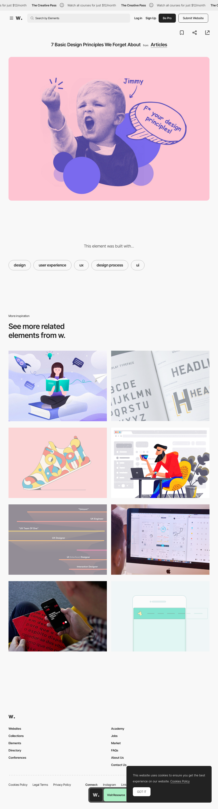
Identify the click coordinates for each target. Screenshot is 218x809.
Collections (16, 736)
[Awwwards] (19, 18)
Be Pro (167, 18)
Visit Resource (116, 795)
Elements (15, 743)
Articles (159, 44)
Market (116, 743)
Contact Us (118, 765)
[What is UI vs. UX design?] (160, 539)
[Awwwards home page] (96, 795)
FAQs (114, 750)
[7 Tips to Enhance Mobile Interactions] (58, 616)
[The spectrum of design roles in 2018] (58, 539)
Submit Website (193, 18)
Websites (15, 728)
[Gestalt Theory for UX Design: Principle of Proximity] (160, 463)
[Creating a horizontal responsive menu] (160, 616)
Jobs (114, 736)
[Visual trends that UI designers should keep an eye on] (58, 463)
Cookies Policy (18, 784)
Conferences (17, 757)
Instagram (109, 784)
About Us (117, 757)
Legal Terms (40, 784)
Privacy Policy (62, 784)
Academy (117, 728)
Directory (15, 750)
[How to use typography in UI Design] (160, 386)
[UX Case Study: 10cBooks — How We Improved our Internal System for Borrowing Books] (58, 386)
